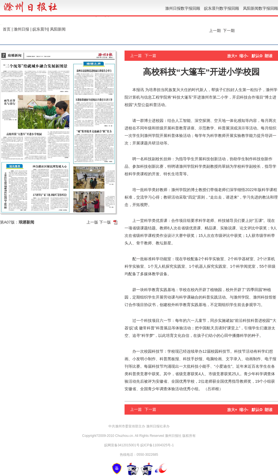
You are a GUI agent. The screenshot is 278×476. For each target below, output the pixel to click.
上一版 (92, 222)
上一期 (214, 30)
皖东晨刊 (40, 29)
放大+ (232, 56)
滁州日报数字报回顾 (182, 8)
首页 (7, 29)
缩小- (244, 56)
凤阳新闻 (58, 29)
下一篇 (150, 55)
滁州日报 (21, 29)
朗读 (268, 56)
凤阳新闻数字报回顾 (260, 8)
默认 (257, 56)
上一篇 (136, 55)
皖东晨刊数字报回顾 (221, 8)
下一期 (229, 30)
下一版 (105, 222)
